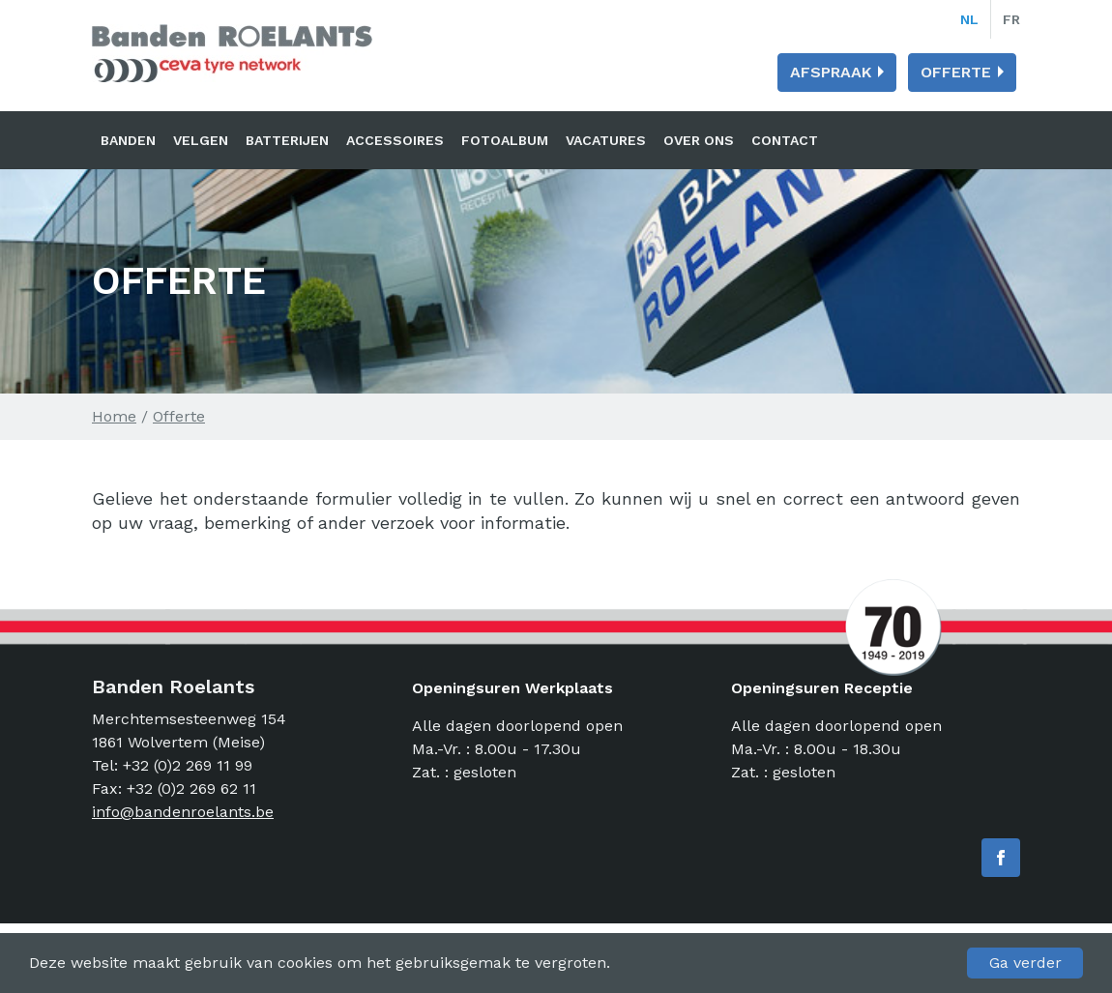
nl (969, 19)
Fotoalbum (504, 140)
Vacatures (606, 140)
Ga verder (1025, 962)
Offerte (956, 72)
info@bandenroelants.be (183, 812)
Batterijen (287, 140)
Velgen (200, 140)
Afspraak (830, 72)
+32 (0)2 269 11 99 (187, 765)
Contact (784, 140)
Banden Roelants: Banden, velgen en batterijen (232, 53)
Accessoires (395, 140)
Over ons (698, 140)
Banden (128, 140)
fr (1011, 19)
